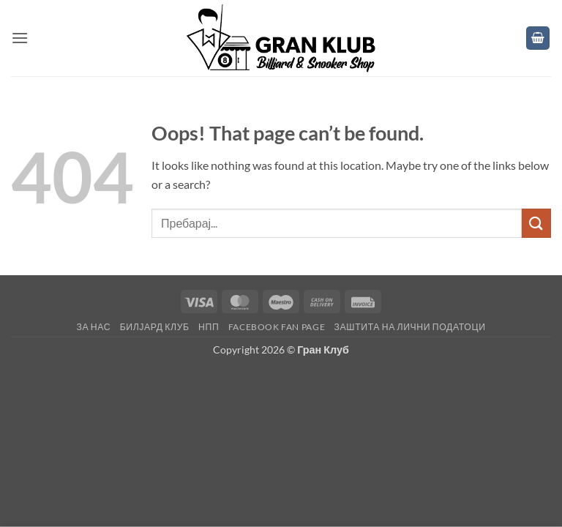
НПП (208, 326)
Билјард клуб (155, 326)
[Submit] (536, 223)
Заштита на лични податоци (410, 326)
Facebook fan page (276, 326)
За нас (93, 326)
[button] (20, 38)
